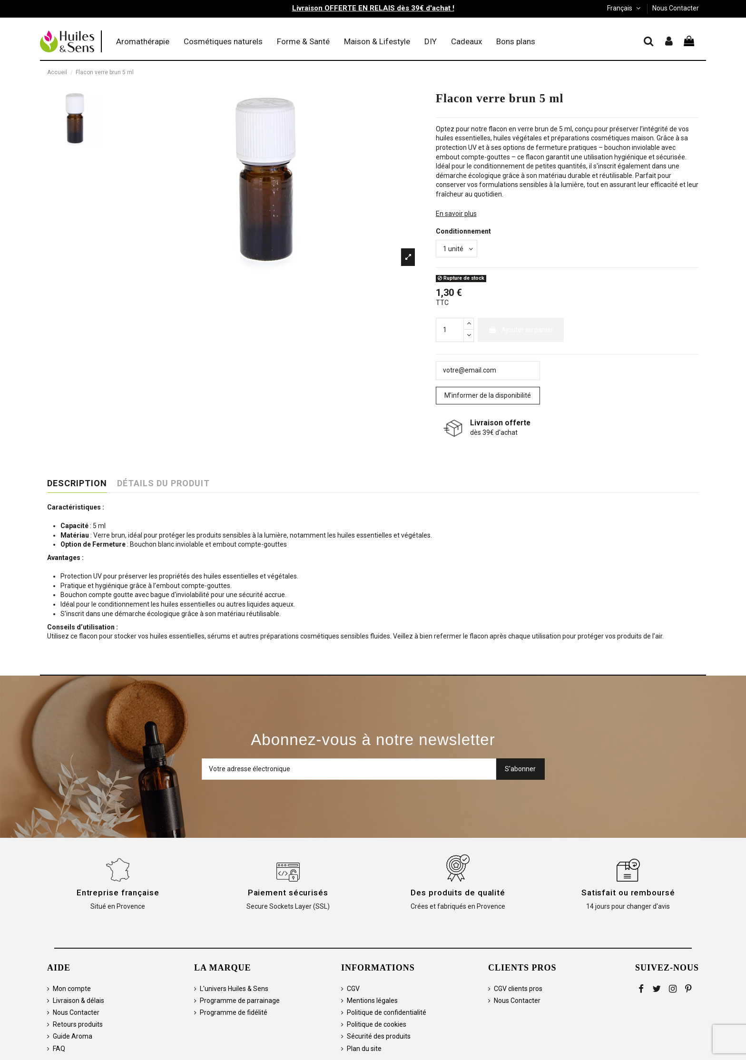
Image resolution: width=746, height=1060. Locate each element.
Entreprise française (118, 892)
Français (624, 8)
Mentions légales (372, 1000)
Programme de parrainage (240, 1000)
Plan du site (364, 1048)
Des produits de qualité (458, 892)
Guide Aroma (72, 1036)
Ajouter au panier (520, 330)
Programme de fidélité (233, 1012)
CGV (353, 988)
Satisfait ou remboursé (628, 892)
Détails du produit (163, 483)
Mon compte (72, 988)
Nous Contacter (675, 8)
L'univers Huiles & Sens (234, 988)
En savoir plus (456, 213)
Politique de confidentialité (386, 1012)
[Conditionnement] (456, 248)
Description (77, 483)
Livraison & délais (78, 1000)
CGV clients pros (518, 988)
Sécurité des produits (379, 1036)
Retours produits (78, 1024)
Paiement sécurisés (288, 892)
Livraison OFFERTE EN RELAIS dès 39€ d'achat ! (373, 8)
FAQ (59, 1048)
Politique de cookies (376, 1024)
